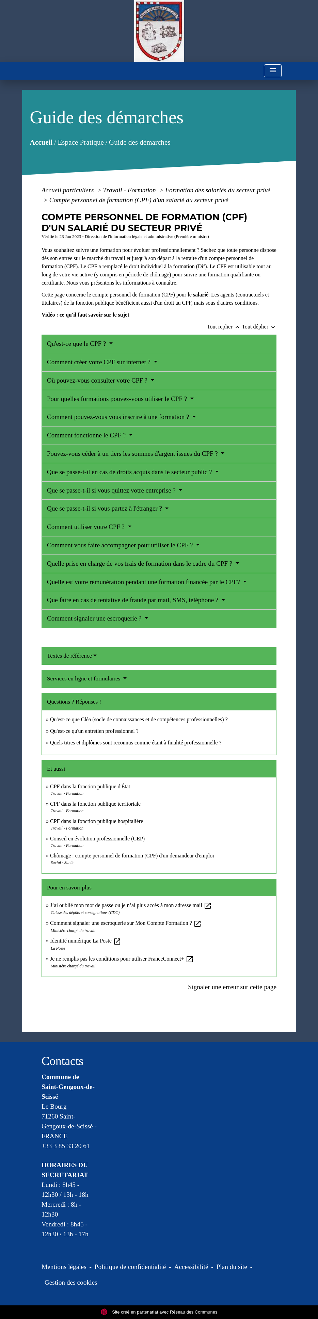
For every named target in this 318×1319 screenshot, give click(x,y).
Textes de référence (69, 656)
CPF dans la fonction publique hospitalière (96, 821)
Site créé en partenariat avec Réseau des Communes (159, 1312)
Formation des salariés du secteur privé (217, 190)
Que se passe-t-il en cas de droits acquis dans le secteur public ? (130, 472)
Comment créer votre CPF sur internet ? (99, 362)
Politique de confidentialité (130, 1266)
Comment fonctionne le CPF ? (87, 435)
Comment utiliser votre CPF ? (86, 526)
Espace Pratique (81, 142)
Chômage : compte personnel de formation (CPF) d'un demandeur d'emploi (132, 855)
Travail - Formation (130, 190)
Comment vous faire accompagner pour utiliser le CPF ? (120, 545)
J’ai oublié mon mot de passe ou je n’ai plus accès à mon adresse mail (131, 905)
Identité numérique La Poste (85, 941)
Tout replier (224, 326)
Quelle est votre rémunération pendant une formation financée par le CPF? (144, 581)
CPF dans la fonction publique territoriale (95, 804)
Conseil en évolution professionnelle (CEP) (97, 838)
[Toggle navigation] (273, 71)
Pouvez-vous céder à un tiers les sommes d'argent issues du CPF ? (133, 453)
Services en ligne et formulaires (84, 678)
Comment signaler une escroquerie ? (95, 618)
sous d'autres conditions (231, 303)
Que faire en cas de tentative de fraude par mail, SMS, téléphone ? (133, 600)
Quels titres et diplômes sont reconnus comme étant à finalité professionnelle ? (135, 742)
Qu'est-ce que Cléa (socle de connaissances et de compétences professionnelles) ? (139, 719)
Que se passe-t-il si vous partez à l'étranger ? (105, 508)
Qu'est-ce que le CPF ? (77, 343)
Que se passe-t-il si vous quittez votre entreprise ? (112, 490)
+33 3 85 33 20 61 (66, 1145)
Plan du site (232, 1266)
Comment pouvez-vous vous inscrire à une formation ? (119, 416)
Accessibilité (191, 1266)
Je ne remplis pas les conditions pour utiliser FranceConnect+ (122, 959)
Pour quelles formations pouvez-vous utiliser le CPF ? (118, 398)
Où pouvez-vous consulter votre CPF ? (98, 380)
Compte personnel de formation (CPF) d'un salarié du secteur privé (138, 200)
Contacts (62, 1061)
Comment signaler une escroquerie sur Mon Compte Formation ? (126, 923)
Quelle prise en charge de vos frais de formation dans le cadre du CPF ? (140, 563)
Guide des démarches (140, 142)
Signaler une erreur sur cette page (232, 987)
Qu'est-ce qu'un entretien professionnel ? (94, 731)
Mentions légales (64, 1266)
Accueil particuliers (68, 190)
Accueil (41, 142)
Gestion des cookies (71, 1282)
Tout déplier (259, 326)
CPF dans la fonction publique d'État (90, 786)
